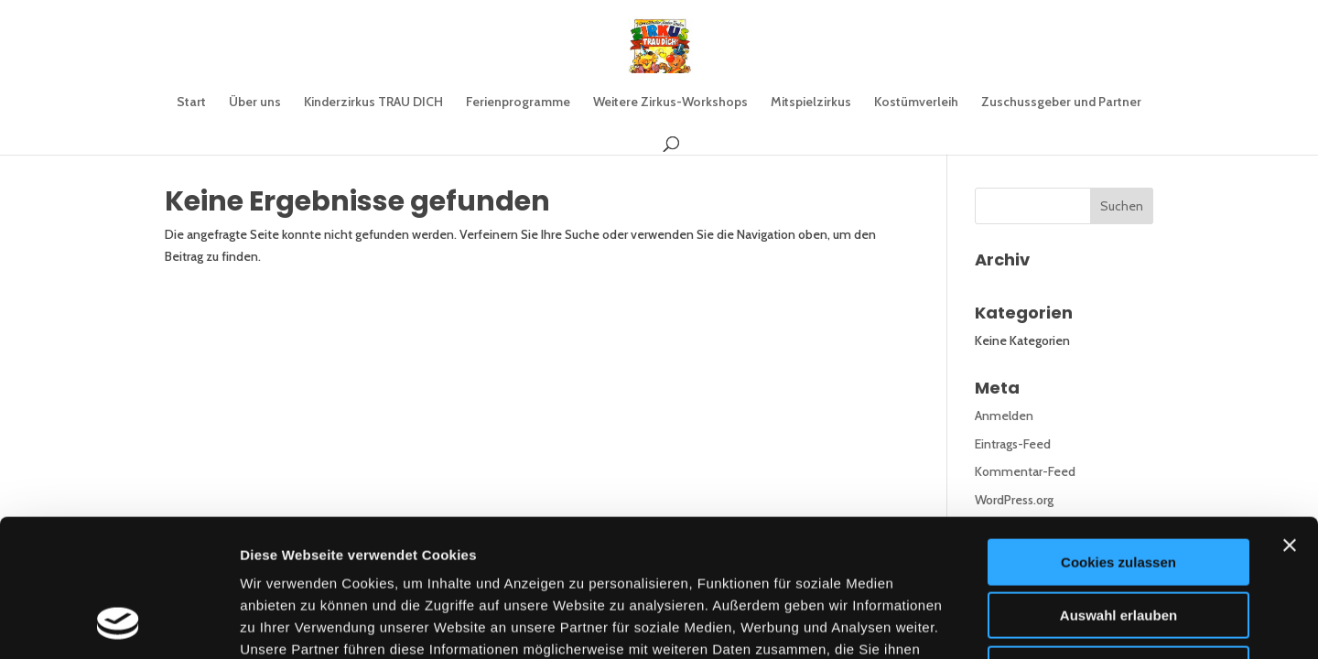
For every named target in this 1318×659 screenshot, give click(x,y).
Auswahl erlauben (1118, 489)
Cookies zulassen (1118, 435)
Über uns (255, 102)
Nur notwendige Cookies (1118, 542)
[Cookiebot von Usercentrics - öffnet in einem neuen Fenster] (118, 623)
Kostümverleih (916, 102)
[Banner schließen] (1289, 418)
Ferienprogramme (518, 102)
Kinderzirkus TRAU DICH (373, 102)
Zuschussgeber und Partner (1061, 102)
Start (191, 102)
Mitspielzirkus (811, 102)
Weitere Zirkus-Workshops (670, 102)
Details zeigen (973, 623)
